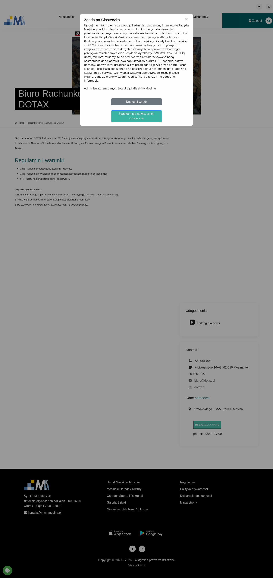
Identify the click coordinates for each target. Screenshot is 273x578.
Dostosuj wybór (136, 101)
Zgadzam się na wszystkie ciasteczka (136, 116)
